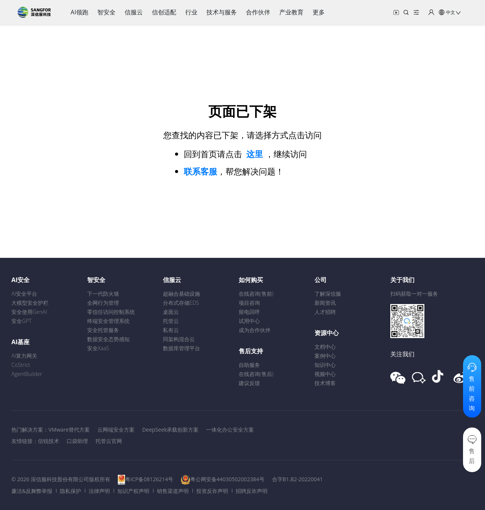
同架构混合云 (179, 339)
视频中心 (325, 373)
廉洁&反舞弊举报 (31, 490)
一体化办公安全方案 (230, 429)
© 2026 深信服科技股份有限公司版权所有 (60, 479)
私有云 (171, 330)
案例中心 (325, 355)
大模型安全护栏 (29, 302)
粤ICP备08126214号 (149, 479)
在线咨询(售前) (256, 293)
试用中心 (249, 320)
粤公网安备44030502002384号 (227, 479)
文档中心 (325, 346)
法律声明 (99, 490)
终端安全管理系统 (108, 320)
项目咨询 (249, 302)
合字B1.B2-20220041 (297, 479)
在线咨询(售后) (256, 373)
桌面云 (171, 311)
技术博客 (325, 383)
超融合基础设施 (181, 293)
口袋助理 (77, 440)
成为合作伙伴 (255, 330)
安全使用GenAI (29, 311)
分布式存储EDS (181, 302)
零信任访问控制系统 (111, 311)
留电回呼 (249, 311)
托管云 (171, 320)
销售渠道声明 (173, 490)
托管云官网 (108, 440)
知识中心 (325, 364)
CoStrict (20, 364)
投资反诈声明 (212, 490)
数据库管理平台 (181, 348)
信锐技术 (48, 440)
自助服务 (249, 364)
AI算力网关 (24, 355)
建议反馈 (249, 383)
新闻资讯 (325, 302)
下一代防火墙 (103, 293)
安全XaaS (98, 348)
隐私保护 (70, 490)
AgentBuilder (26, 373)
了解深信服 (327, 293)
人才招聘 (325, 311)
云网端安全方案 (116, 429)
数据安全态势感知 (108, 339)
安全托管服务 (103, 330)
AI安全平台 (24, 293)
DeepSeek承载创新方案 (170, 429)
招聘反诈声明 (252, 490)
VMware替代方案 (69, 429)
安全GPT (21, 320)
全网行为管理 (103, 302)
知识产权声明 (133, 490)
